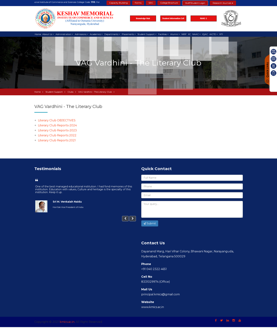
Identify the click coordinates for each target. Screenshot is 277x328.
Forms (138, 2)
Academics (96, 34)
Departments (113, 34)
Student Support (148, 34)
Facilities (164, 34)
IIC (192, 34)
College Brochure (169, 2)
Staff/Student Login (195, 3)
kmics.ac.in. (67, 322)
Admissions (81, 34)
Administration (64, 34)
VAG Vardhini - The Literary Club (95, 92)
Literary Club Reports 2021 (57, 141)
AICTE (216, 34)
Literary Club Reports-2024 (57, 126)
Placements (129, 34)
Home (38, 34)
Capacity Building (118, 2)
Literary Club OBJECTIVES (57, 121)
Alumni (176, 34)
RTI (225, 34)
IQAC (208, 34)
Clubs (70, 92)
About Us (48, 34)
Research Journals (223, 3)
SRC (151, 2)
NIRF (186, 34)
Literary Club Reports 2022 (57, 136)
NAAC (198, 34)
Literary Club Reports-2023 (57, 131)
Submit (150, 224)
